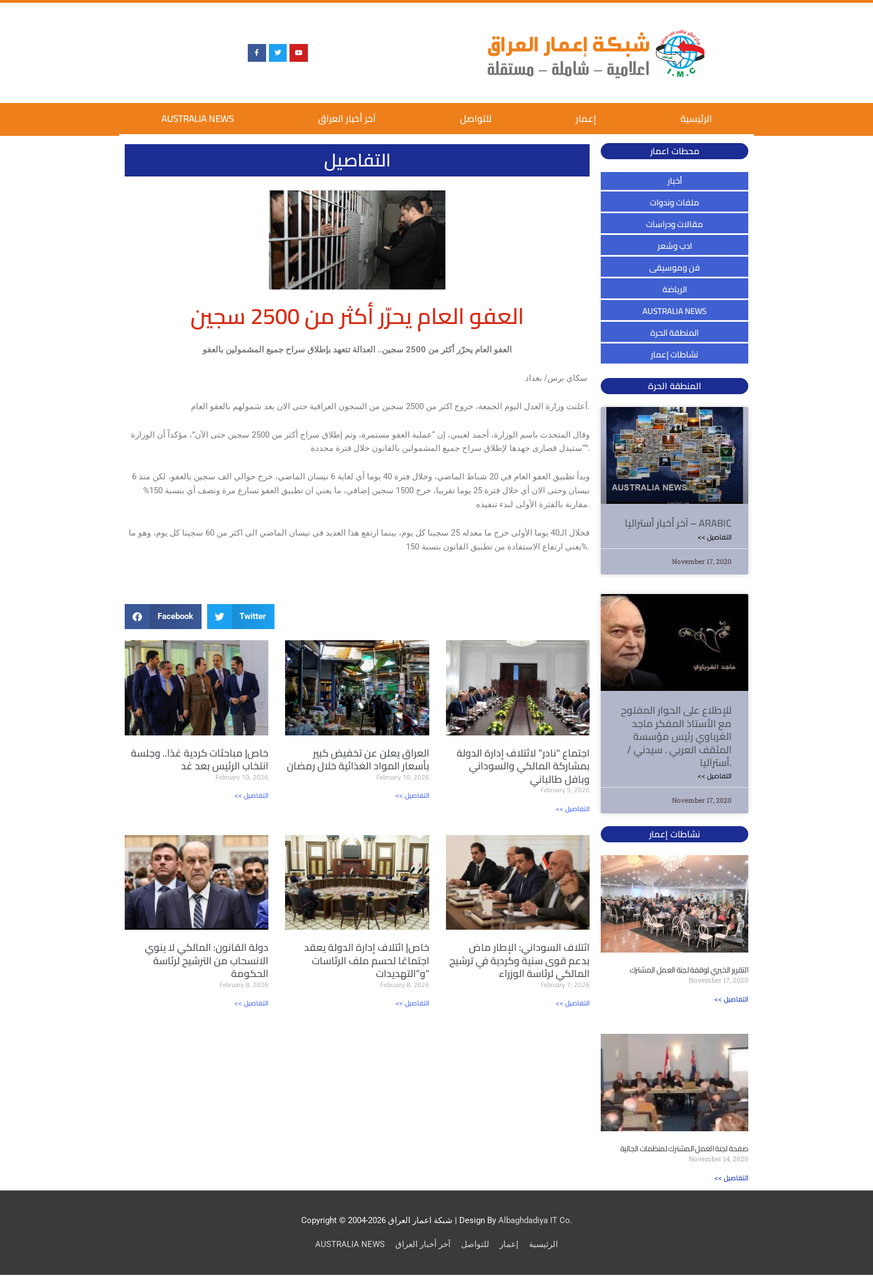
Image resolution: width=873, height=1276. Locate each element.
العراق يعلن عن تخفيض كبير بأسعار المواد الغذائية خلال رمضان (358, 759)
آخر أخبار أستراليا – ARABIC (678, 523)
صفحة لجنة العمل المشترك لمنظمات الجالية (684, 1149)
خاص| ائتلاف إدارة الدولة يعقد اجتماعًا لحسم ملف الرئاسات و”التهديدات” (366, 961)
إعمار (586, 118)
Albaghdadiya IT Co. (535, 1221)
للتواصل (476, 118)
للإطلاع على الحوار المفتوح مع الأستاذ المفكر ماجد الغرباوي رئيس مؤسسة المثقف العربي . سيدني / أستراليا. (676, 736)
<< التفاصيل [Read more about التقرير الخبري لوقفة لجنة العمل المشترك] (731, 999)
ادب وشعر (675, 246)
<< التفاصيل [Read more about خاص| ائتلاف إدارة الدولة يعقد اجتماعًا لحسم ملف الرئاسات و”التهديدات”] (412, 1003)
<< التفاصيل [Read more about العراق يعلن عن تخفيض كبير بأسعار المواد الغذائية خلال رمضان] (412, 795)
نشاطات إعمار (674, 354)
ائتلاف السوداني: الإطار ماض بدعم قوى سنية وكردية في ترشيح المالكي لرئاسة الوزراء (519, 961)
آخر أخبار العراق (347, 118)
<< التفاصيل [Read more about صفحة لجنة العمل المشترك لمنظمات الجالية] (731, 1178)
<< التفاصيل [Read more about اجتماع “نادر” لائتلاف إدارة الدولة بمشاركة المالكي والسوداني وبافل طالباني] (573, 808)
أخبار (675, 181)
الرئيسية (696, 118)
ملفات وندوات (674, 202)
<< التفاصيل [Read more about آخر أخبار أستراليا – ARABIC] (715, 537)
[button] (163, 616)
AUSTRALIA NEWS (197, 118)
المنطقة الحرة (674, 333)
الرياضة (675, 289)
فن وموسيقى (674, 267)
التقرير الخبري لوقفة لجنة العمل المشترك (689, 970)
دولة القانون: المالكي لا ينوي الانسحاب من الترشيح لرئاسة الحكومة (206, 961)
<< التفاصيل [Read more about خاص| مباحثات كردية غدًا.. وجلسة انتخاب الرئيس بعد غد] (251, 795)
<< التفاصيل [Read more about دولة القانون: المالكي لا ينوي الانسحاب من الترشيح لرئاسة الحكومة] (251, 1003)
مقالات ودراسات (674, 224)
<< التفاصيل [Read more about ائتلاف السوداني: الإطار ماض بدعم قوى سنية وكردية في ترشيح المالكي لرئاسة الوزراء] (573, 1003)
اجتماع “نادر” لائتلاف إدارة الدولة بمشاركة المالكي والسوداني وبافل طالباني (523, 766)
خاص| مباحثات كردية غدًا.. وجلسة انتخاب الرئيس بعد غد (199, 759)
